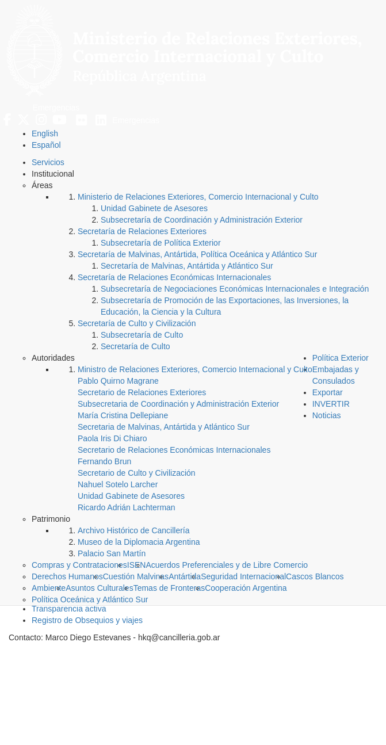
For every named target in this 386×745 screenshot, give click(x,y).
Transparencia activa (69, 608)
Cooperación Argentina (245, 588)
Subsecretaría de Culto (142, 334)
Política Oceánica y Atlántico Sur (90, 599)
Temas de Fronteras (169, 588)
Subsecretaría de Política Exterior (161, 242)
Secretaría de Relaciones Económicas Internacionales (174, 277)
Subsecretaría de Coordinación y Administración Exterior (202, 219)
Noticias (326, 415)
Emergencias (56, 107)
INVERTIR (331, 403)
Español (46, 145)
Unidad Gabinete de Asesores (154, 208)
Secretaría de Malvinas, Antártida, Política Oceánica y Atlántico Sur (197, 254)
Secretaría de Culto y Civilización (137, 323)
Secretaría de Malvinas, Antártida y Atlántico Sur (187, 265)
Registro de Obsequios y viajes (87, 620)
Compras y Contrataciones (79, 565)
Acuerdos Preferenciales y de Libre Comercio (227, 565)
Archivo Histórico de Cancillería (134, 530)
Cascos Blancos (314, 576)
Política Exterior (340, 357)
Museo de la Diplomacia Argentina (139, 542)
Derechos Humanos (67, 576)
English (45, 133)
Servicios (48, 162)
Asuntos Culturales (99, 588)
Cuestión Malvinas (136, 576)
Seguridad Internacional (243, 576)
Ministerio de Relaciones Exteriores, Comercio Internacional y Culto (198, 196)
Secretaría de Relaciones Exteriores (142, 231)
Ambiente (49, 588)
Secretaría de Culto (135, 346)
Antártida (185, 576)
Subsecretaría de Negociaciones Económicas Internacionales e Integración (235, 288)
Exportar (327, 392)
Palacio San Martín (112, 553)
